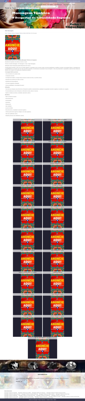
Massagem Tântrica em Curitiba (24, 392)
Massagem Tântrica (27, 4)
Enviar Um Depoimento (42, 386)
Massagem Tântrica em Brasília (10, 392)
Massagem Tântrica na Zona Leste (58, 395)
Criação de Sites (49, 399)
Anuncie (73, 4)
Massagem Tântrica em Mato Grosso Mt (12, 394)
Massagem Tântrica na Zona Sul (41, 396)
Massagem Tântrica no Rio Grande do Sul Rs (44, 397)
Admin (55, 399)
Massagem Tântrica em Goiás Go (38, 392)
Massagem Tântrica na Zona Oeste (26, 396)
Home (6, 33)
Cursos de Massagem (58, 4)
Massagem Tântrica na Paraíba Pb (43, 395)
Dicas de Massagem (67, 4)
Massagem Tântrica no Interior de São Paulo (23, 33)
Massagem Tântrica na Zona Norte (11, 396)
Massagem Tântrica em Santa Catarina (46, 394)
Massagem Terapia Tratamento (39, 399)
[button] (6, 15)
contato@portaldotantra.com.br (73, 1)
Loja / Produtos (50, 4)
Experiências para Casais (33, 366)
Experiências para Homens (14, 366)
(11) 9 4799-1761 (60, 1)
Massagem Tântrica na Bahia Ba (10, 395)
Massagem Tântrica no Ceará (54, 396)
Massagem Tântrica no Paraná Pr (11, 397)
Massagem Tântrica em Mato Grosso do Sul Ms (56, 392)
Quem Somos (34, 4)
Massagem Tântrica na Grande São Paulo (27, 395)
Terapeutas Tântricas (42, 4)
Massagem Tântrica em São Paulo (62, 394)
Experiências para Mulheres (52, 366)
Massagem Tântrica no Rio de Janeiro (26, 397)
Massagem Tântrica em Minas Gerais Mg (30, 394)
